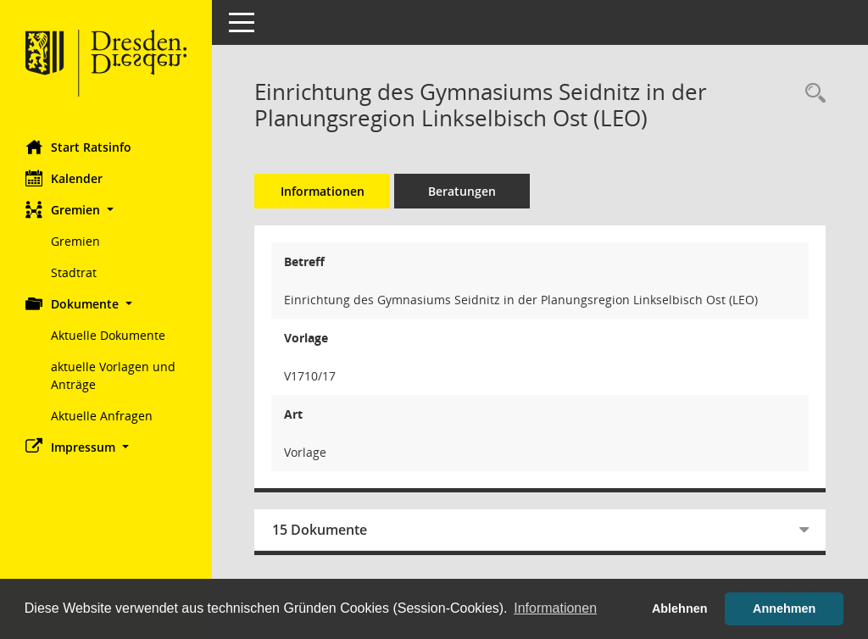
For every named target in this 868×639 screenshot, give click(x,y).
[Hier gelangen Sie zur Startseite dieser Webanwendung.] (106, 63)
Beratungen (462, 191)
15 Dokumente (319, 529)
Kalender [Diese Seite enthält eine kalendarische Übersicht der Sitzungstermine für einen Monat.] (64, 177)
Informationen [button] (555, 608)
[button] (106, 209)
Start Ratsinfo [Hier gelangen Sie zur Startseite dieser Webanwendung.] (78, 146)
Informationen (322, 191)
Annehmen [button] (784, 608)
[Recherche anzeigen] (811, 94)
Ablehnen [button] (680, 608)
